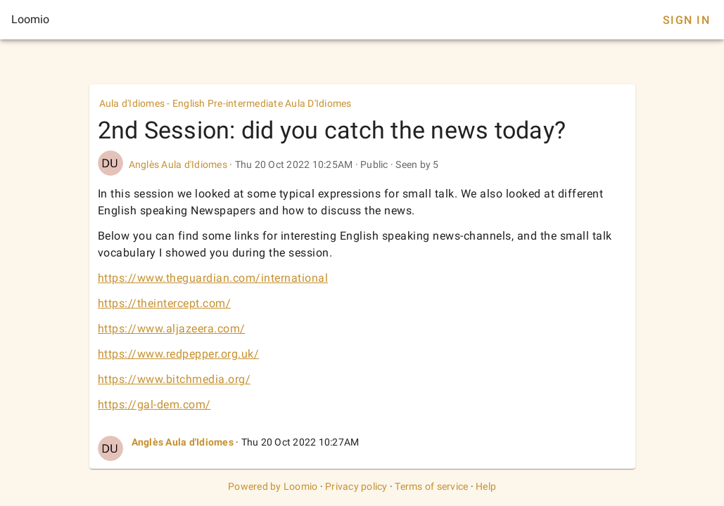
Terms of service (431, 486)
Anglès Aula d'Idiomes (178, 164)
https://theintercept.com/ (164, 303)
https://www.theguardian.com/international (213, 278)
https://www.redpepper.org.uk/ (179, 354)
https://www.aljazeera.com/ (172, 328)
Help (486, 486)
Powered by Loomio (272, 486)
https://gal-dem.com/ (154, 404)
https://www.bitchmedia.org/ (174, 379)
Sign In (686, 20)
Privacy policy (356, 486)
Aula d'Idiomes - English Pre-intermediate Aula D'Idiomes (225, 103)
